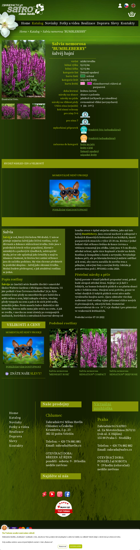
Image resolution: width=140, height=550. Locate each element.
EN (132, 5)
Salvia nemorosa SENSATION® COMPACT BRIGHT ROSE (92, 374)
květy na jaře (87, 144)
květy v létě (86, 147)
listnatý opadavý (89, 151)
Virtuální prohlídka (103, 406)
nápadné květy (88, 154)
